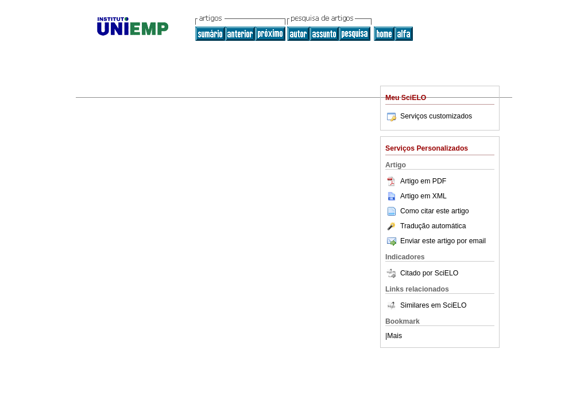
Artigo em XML (416, 196)
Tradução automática (425, 226)
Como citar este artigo (434, 211)
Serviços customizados (428, 116)
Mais (394, 336)
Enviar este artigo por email (435, 241)
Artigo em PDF (415, 181)
